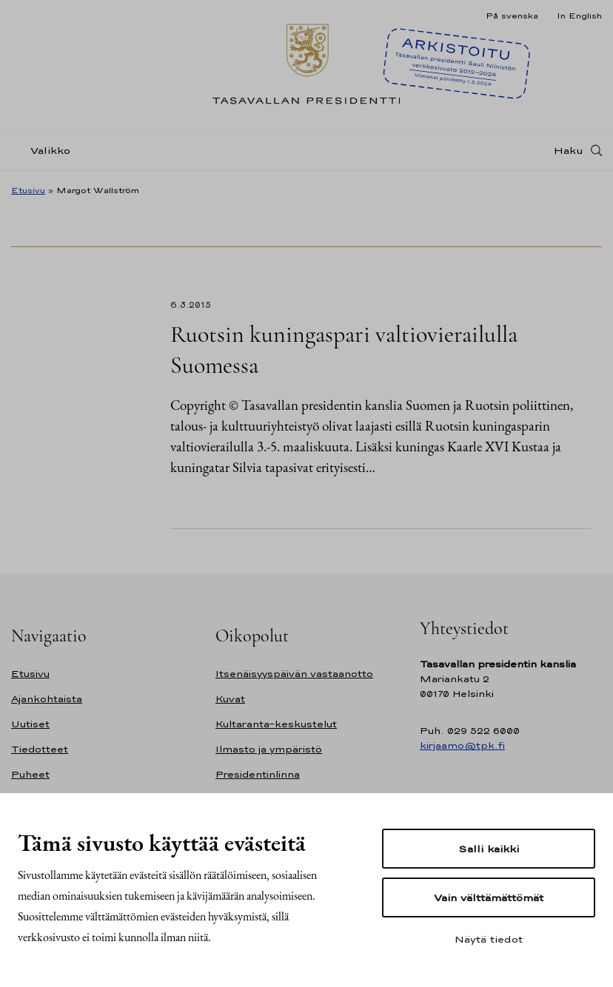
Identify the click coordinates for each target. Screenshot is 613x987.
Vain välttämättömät (488, 897)
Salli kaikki (488, 848)
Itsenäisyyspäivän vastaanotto (294, 673)
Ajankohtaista (46, 699)
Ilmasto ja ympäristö (268, 749)
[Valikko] (45, 150)
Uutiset (30, 724)
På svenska (512, 15)
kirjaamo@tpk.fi (462, 745)
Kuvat (230, 699)
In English (579, 15)
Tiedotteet (39, 749)
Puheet (30, 774)
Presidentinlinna (257, 774)
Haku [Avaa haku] (568, 150)
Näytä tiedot (489, 939)
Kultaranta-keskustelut (276, 724)
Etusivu (28, 190)
